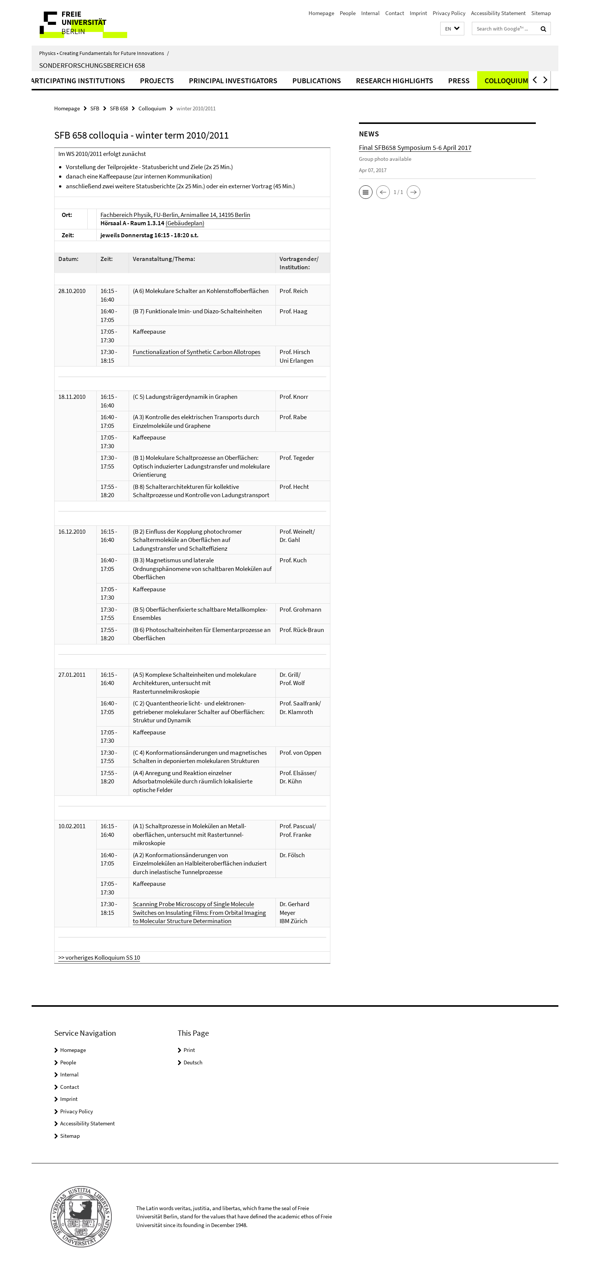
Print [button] (189, 1049)
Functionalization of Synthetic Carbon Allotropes (196, 352)
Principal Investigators (274, 80)
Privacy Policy (449, 13)
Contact (394, 13)
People (348, 13)
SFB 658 (119, 108)
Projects (198, 80)
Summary (36, 80)
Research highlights (435, 80)
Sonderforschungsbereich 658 (92, 65)
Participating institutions (117, 80)
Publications (358, 80)
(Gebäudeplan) (185, 223)
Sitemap (541, 13)
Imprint (418, 13)
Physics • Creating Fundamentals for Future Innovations (104, 53)
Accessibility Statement (498, 13)
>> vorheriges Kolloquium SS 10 (99, 957)
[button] (452, 29)
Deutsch (193, 1062)
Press (500, 80)
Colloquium (152, 108)
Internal (370, 13)
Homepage (321, 13)
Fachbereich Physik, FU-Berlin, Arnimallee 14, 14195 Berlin (175, 215)
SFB (94, 108)
